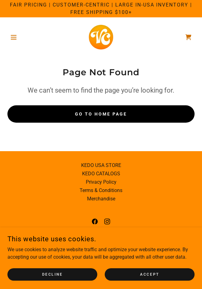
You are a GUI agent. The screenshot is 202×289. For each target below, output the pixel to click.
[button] (21, 37)
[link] (101, 37)
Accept (149, 274)
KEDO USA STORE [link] (101, 165)
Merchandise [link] (101, 199)
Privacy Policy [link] (101, 182)
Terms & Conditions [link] (101, 190)
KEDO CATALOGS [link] (101, 174)
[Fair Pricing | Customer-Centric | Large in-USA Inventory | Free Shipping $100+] (101, 8)
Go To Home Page (101, 114)
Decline (52, 274)
